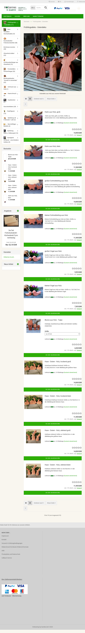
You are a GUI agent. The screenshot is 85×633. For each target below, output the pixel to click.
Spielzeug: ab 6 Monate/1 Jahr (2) (10, 122)
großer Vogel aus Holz (53, 254)
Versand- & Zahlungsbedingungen (12, 546)
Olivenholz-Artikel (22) (9, 57)
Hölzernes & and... (9, 260)
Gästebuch (7, 16)
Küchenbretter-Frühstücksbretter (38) (10, 43)
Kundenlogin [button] (69, 1)
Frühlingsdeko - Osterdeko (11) (10, 26)
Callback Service (7, 561)
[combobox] (38, 102)
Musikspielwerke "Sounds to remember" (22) (10, 82)
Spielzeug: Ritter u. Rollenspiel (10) (11, 135)
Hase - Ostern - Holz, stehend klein (58, 468)
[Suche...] (33, 8)
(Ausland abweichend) (70, 126)
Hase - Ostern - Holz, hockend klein (58, 399)
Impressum (5, 539)
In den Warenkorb (53, 143)
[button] (59, 1)
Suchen (17, 16)
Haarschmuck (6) (10, 98)
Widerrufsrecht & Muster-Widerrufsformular (15, 550)
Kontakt (4, 543)
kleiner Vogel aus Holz (53, 289)
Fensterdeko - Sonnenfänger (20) (10, 73)
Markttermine (38, 16)
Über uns (26, 16)
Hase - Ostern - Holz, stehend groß (58, 434)
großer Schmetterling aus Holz (56, 184)
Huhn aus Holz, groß (52, 115)
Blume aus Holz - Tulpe (53, 323)
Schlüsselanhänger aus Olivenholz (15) (11, 65)
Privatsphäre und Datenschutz (11, 557)
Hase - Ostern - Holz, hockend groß (58, 365)
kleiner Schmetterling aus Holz (56, 218)
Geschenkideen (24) (10, 110)
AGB (3, 554)
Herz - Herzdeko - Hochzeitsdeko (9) (9, 34)
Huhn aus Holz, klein (52, 150)
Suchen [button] (52, 1)
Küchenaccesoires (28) (9, 51)
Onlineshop (35, 630)
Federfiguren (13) (9, 115)
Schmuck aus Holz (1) (10, 91)
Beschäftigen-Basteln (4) (10, 128)
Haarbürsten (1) (9, 104)
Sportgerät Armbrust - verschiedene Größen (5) (11, 143)
